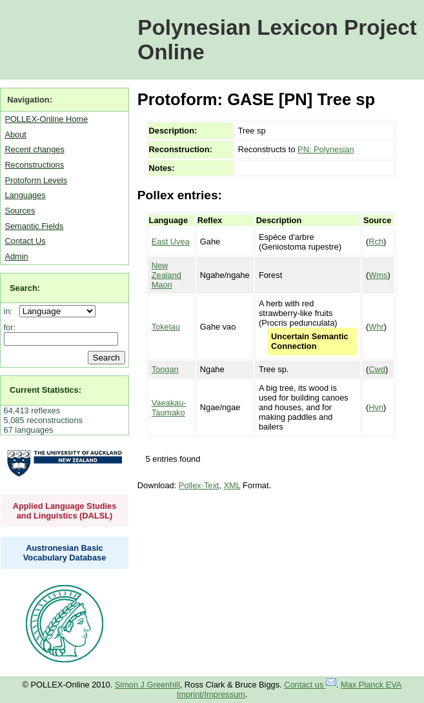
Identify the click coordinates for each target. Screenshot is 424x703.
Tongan (165, 369)
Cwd (376, 369)
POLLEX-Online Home (46, 119)
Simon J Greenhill (147, 684)
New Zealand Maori (166, 275)
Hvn (375, 407)
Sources (20, 210)
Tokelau (166, 327)
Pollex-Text (199, 485)
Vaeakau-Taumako (169, 407)
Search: (25, 288)
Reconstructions (34, 165)
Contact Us (25, 241)
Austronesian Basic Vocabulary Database (64, 552)
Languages (25, 195)
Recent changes (34, 149)
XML (232, 485)
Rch (375, 241)
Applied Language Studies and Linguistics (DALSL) (65, 510)
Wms (377, 275)
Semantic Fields (34, 226)
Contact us (310, 684)
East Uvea (171, 241)
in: (10, 311)
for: (10, 327)
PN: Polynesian (326, 149)
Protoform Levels (36, 180)
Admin (16, 256)
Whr (375, 327)
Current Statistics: (45, 390)
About (15, 134)
